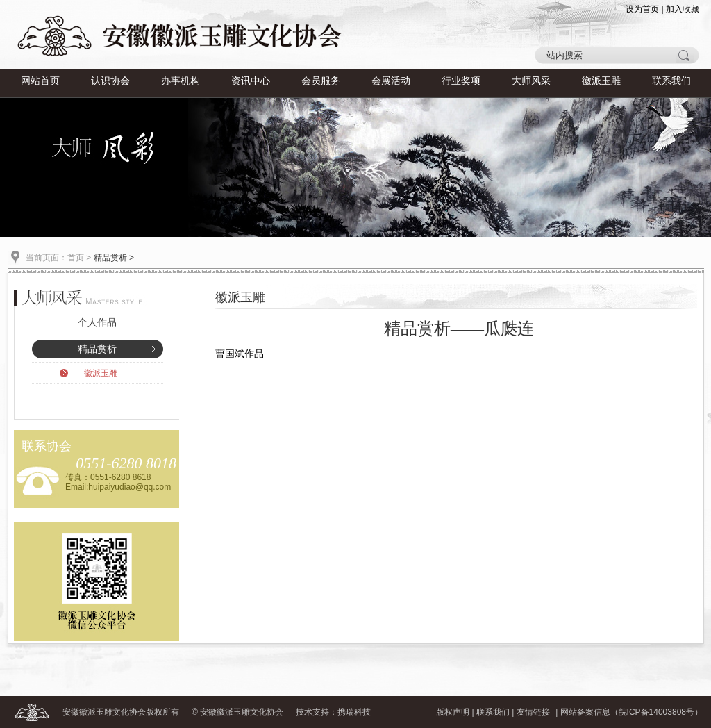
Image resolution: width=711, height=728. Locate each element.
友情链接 (533, 712)
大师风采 (531, 81)
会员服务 (320, 81)
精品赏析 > (114, 258)
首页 (75, 258)
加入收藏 (682, 9)
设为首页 (642, 9)
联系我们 (671, 81)
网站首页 (40, 81)
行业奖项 (461, 81)
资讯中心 (250, 81)
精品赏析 (97, 349)
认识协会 (110, 81)
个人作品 (97, 322)
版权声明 (452, 712)
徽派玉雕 (601, 81)
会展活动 (390, 81)
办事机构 (180, 81)
